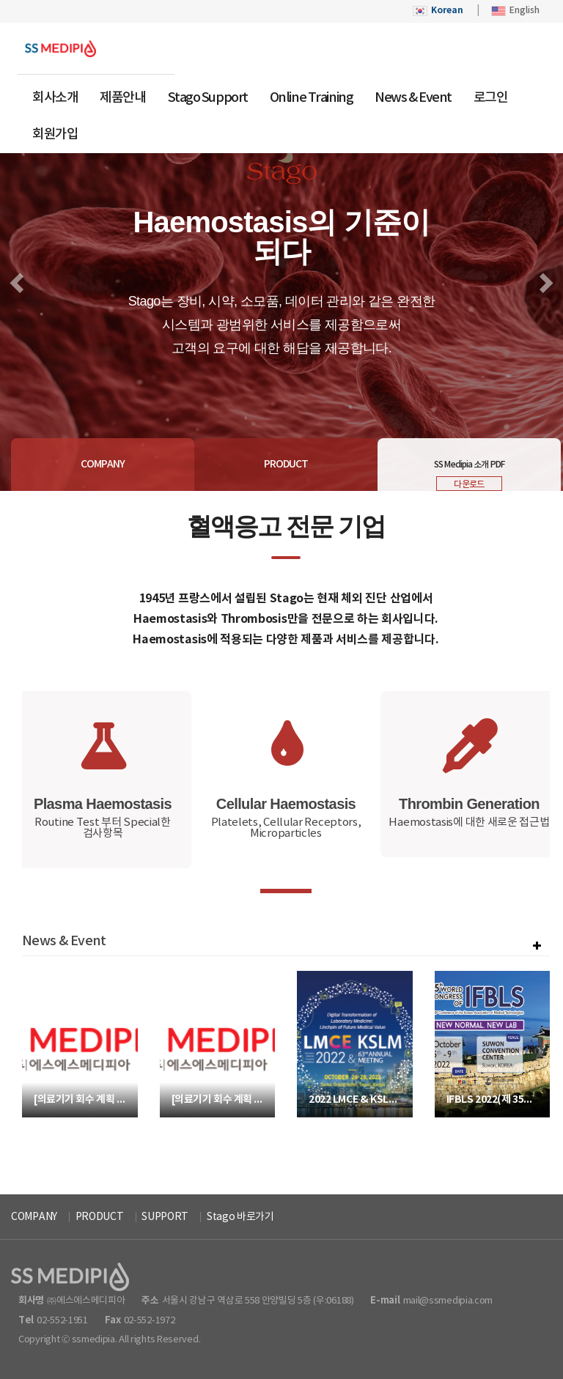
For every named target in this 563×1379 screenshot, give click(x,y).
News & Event (413, 98)
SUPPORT (164, 1217)
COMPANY (34, 1217)
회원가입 (55, 134)
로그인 (491, 98)
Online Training (311, 98)
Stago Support (208, 98)
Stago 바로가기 (240, 1217)
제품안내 (122, 98)
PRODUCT (100, 1217)
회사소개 (55, 98)
